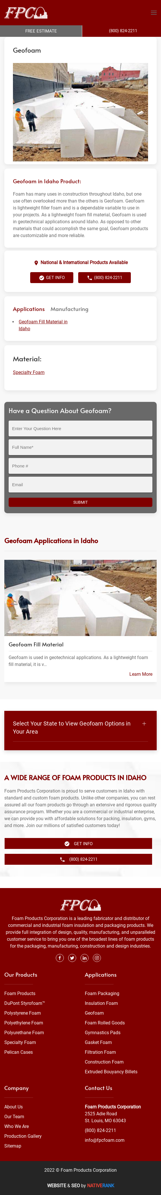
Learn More (140, 685)
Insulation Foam (101, 1003)
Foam (63, 42)
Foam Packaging (102, 993)
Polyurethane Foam (24, 1032)
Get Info (52, 289)
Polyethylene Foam (23, 1023)
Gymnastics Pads (102, 1032)
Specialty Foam (85, 42)
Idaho (107, 42)
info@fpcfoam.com (104, 1140)
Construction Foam (104, 1062)
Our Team (14, 1116)
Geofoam (94, 1013)
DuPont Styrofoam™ (24, 1003)
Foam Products (19, 993)
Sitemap (12, 1146)
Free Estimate (41, 31)
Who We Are (16, 1126)
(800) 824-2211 (104, 289)
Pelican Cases (18, 1052)
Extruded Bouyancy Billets (111, 1071)
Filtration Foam (100, 1052)
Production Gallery (23, 1136)
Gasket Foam (98, 1042)
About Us (13, 1107)
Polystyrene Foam (22, 1013)
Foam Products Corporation (29, 42)
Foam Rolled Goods (105, 1023)
